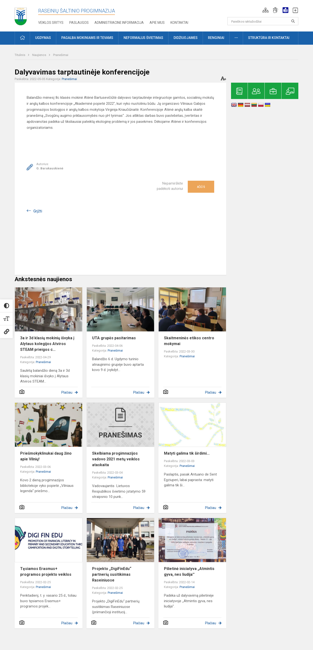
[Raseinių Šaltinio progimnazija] (21, 14)
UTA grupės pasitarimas (114, 338)
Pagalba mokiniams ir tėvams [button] (87, 38)
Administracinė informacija (119, 23)
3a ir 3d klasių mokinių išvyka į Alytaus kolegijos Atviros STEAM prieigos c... (47, 344)
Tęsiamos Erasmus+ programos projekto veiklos (45, 571)
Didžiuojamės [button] (186, 38)
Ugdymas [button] (43, 38)
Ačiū (201, 186)
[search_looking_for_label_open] (293, 21)
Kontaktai (179, 23)
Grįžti (37, 211)
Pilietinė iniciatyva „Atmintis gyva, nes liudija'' (189, 571)
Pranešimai (60, 55)
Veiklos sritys (50, 23)
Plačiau (66, 392)
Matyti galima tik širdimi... (187, 453)
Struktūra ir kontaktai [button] (268, 38)
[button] (265, 10)
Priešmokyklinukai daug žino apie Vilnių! (46, 456)
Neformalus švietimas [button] (143, 38)
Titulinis (20, 55)
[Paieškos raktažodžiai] (262, 21)
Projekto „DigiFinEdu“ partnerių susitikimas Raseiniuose (111, 574)
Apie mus (157, 23)
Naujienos (39, 55)
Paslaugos (79, 23)
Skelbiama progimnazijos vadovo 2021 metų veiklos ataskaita (116, 459)
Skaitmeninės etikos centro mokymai (189, 341)
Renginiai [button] (216, 38)
